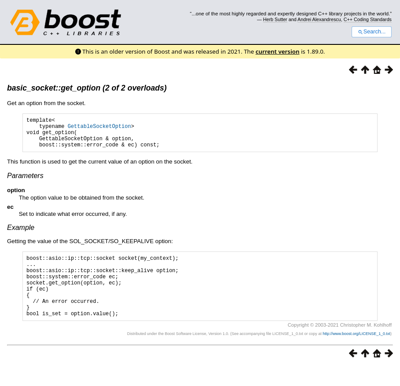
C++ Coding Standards (368, 19)
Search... (371, 32)
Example (20, 234)
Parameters (25, 182)
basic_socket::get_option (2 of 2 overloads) (87, 88)
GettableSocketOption (99, 128)
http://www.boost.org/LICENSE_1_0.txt (356, 353)
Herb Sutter (275, 19)
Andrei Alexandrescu (319, 19)
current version (278, 51)
